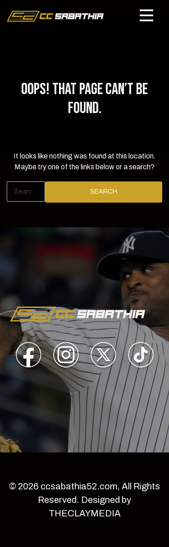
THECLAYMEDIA (85, 513)
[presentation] (29, 356)
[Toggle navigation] (146, 15)
